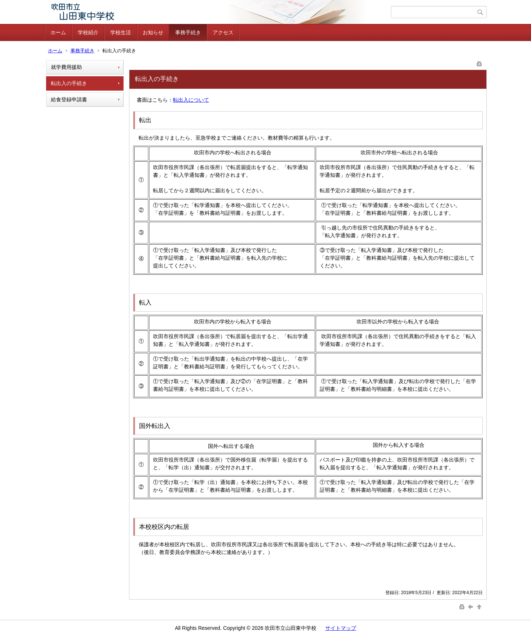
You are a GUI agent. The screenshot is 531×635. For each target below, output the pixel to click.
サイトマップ (340, 628)
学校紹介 (88, 32)
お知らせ (153, 32)
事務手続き (188, 32)
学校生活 (120, 32)
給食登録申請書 (69, 99)
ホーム (58, 32)
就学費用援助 (66, 67)
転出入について (191, 100)
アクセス (223, 32)
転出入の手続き (69, 83)
